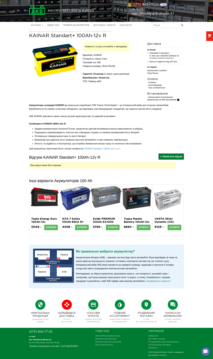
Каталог (37, 25)
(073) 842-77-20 (145, 4)
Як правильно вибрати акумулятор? (105, 251)
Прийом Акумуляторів (76, 25)
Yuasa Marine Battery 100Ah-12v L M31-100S (136, 222)
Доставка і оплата (104, 25)
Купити (51, 227)
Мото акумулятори (104, 345)
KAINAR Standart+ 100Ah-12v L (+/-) (102, 148)
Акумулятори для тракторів (108, 342)
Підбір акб (53, 25)
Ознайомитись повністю (158, 281)
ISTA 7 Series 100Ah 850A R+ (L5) (73, 222)
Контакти (125, 25)
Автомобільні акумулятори (107, 336)
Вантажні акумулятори (105, 339)
